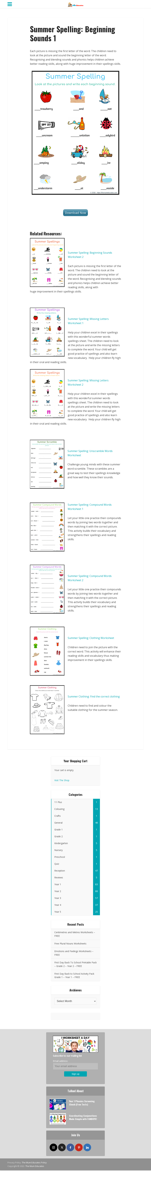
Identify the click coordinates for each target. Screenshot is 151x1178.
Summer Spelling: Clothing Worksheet (91, 638)
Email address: (60, 1061)
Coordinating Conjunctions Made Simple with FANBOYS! (83, 1117)
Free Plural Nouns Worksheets (70, 943)
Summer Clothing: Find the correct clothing (94, 696)
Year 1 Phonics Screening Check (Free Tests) (82, 1102)
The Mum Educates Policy (34, 1162)
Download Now (75, 213)
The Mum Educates (34, 1166)
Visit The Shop (61, 780)
